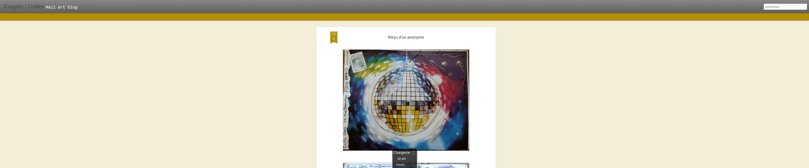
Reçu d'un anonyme (406, 26)
